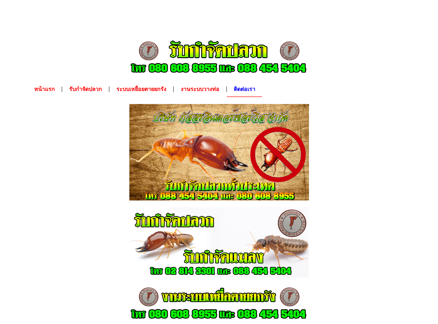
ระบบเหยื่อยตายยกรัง (141, 89)
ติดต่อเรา (244, 89)
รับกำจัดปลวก (85, 89)
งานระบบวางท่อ (200, 89)
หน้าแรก (44, 89)
